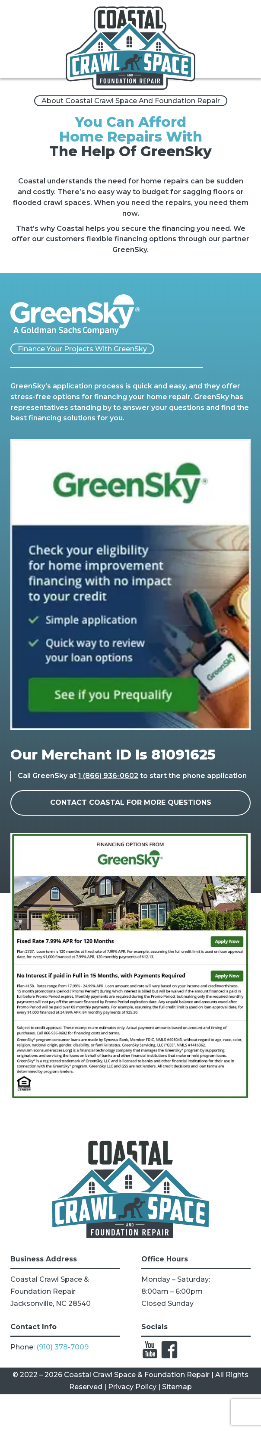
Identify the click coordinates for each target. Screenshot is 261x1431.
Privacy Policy (132, 1387)
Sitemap (177, 1387)
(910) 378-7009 (62, 1347)
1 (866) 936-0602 (108, 776)
